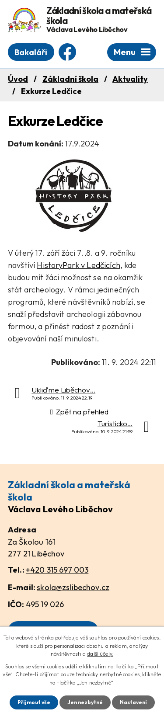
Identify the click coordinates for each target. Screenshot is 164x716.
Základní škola (70, 79)
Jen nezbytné (85, 702)
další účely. (100, 653)
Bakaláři (30, 52)
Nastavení (133, 702)
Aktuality (130, 79)
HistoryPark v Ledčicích (78, 265)
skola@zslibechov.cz (73, 587)
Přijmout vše (33, 702)
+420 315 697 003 (57, 570)
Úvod (18, 79)
